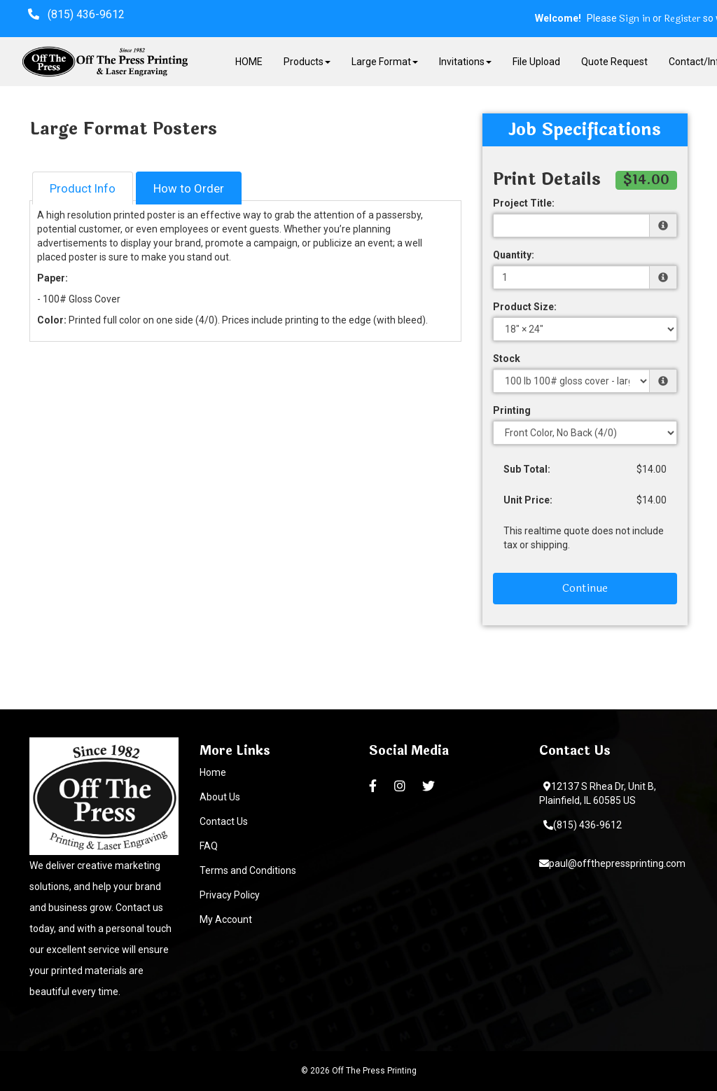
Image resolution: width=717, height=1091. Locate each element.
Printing (512, 410)
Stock (506, 358)
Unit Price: (527, 500)
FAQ (209, 846)
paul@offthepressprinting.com (612, 863)
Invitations (465, 61)
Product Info (83, 188)
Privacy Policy (230, 895)
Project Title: (524, 203)
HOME (249, 61)
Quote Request (614, 61)
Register (682, 19)
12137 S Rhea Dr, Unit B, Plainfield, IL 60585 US (597, 793)
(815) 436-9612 (582, 825)
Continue (585, 588)
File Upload (536, 61)
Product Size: (525, 306)
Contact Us (224, 821)
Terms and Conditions (248, 870)
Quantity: (513, 254)
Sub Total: (526, 469)
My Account (226, 919)
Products (307, 61)
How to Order (188, 188)
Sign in (634, 19)
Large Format (384, 61)
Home (213, 772)
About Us (220, 796)
